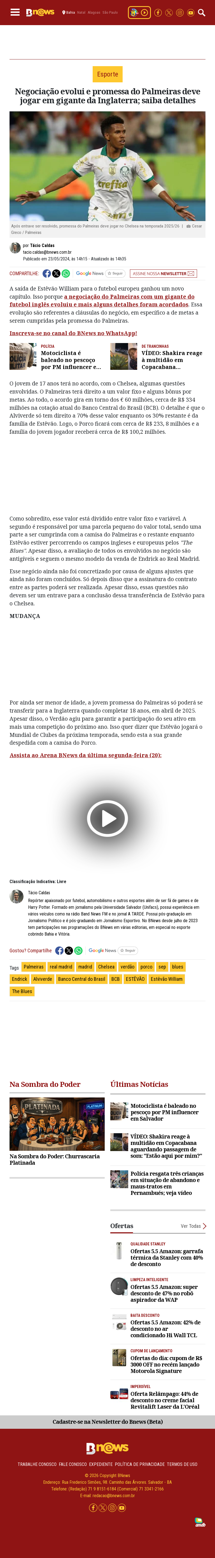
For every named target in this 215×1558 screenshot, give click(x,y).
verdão (127, 967)
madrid (85, 967)
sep (162, 967)
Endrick (19, 979)
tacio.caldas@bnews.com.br (47, 252)
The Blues (22, 991)
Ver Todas (191, 1226)
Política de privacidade (140, 1464)
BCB (115, 979)
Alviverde (42, 979)
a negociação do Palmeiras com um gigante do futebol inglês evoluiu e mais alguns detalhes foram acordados (102, 300)
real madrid (61, 967)
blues (177, 967)
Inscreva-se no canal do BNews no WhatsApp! (73, 333)
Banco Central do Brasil (81, 979)
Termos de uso (182, 1464)
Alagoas (94, 12)
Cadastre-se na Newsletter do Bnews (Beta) (108, 1421)
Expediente (101, 1464)
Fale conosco (73, 1464)
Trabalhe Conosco (37, 1464)
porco (146, 967)
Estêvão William (167, 979)
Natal (81, 12)
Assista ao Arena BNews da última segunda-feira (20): (86, 755)
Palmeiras (34, 967)
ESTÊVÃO (135, 979)
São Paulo (110, 12)
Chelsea (106, 967)
